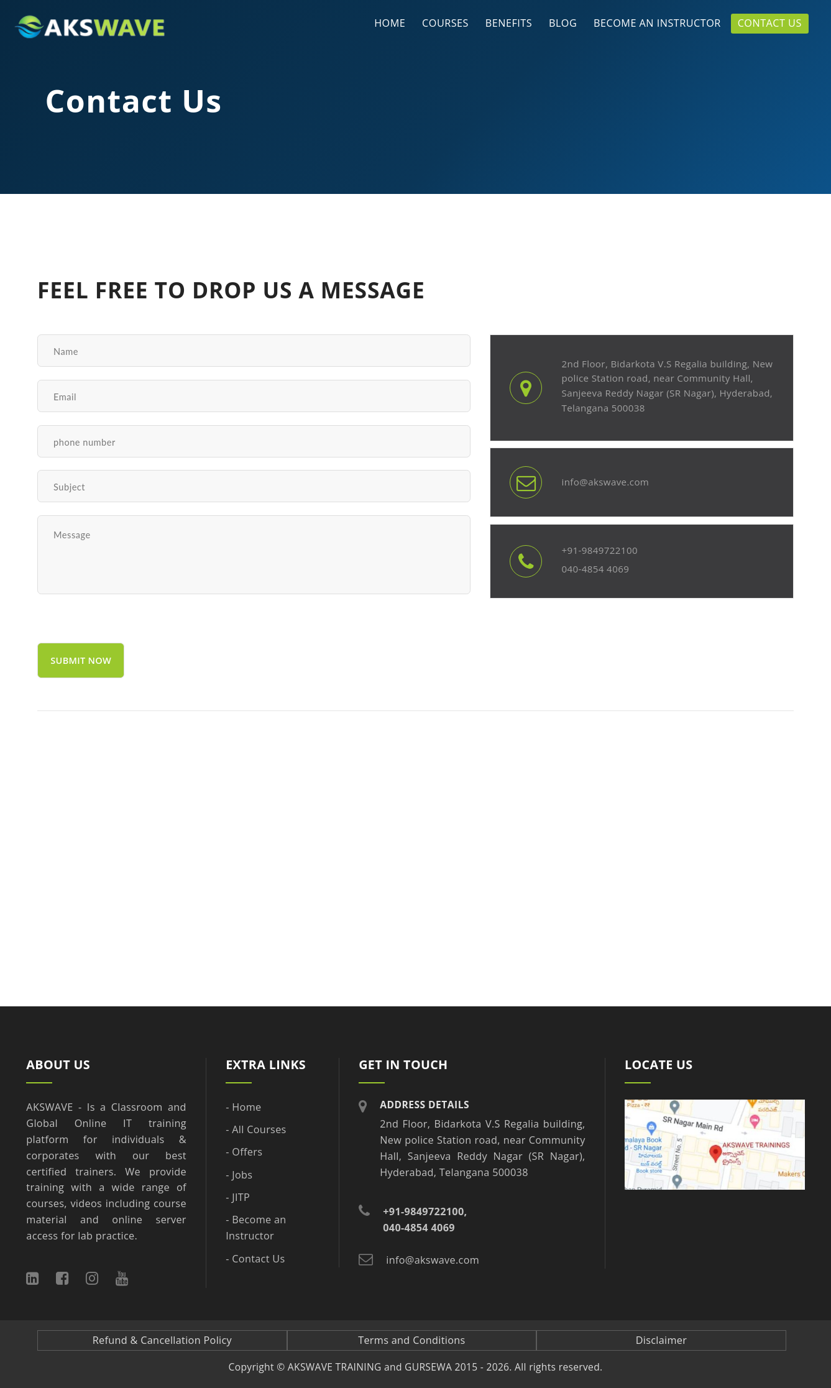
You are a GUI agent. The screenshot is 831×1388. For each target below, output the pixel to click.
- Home (243, 1107)
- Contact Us (255, 1259)
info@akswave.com (605, 482)
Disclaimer (661, 1340)
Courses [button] (445, 23)
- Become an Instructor (256, 1228)
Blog (563, 23)
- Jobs (239, 1175)
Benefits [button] (508, 23)
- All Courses (256, 1129)
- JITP (238, 1197)
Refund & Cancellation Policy (162, 1340)
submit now (80, 660)
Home (389, 23)
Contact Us (770, 23)
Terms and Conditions (411, 1340)
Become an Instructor (657, 23)
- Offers (244, 1152)
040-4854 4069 (595, 569)
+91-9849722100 (599, 550)
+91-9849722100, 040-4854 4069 (425, 1219)
